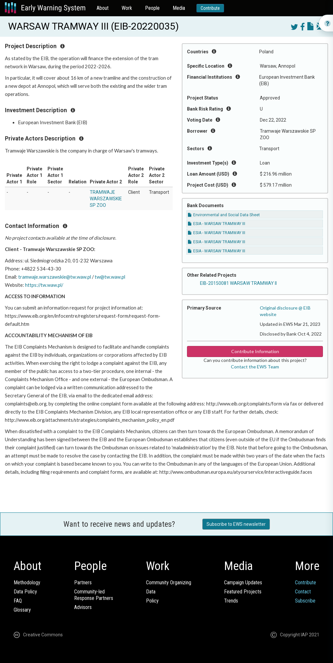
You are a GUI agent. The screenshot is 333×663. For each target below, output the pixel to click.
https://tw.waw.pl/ (44, 285)
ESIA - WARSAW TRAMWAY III (216, 223)
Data (150, 592)
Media (179, 8)
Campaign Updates (243, 582)
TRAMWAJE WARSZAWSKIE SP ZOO (106, 199)
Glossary (22, 610)
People (152, 8)
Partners (83, 582)
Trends (231, 601)
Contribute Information (255, 351)
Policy (152, 601)
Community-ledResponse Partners (93, 595)
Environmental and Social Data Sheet (224, 215)
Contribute (210, 8)
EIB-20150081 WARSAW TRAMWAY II (238, 283)
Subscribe (305, 601)
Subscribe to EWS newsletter (236, 524)
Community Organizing (168, 582)
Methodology (27, 582)
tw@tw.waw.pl (110, 277)
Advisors (83, 607)
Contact (303, 592)
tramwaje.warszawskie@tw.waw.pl (54, 277)
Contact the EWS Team (255, 366)
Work (127, 8)
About (103, 8)
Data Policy (25, 592)
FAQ (18, 601)
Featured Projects (242, 592)
